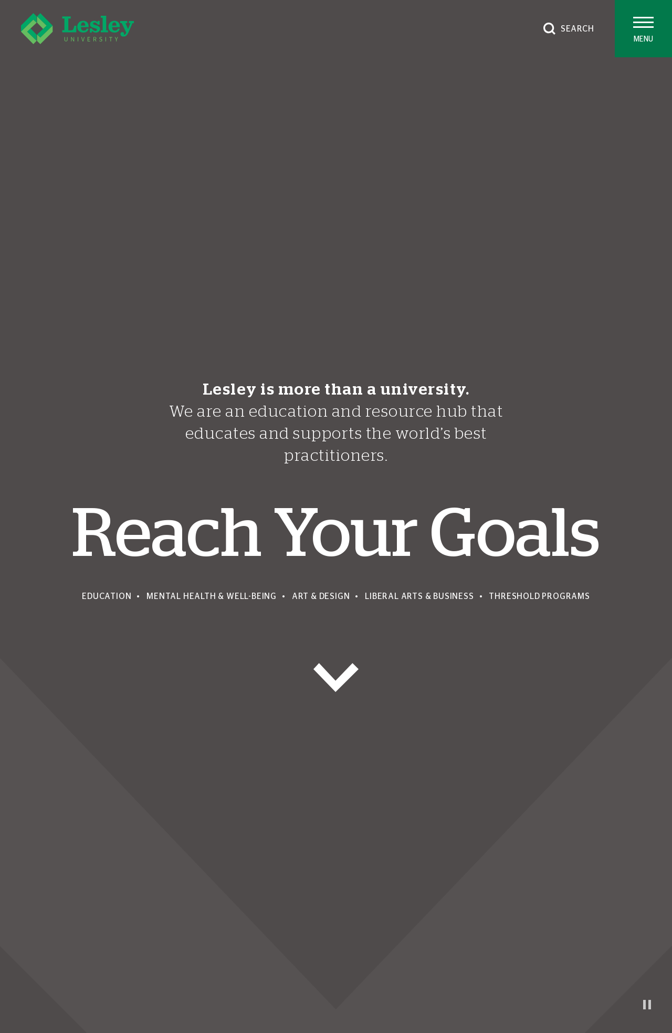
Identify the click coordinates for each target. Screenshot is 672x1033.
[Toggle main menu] (643, 28)
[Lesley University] (77, 28)
